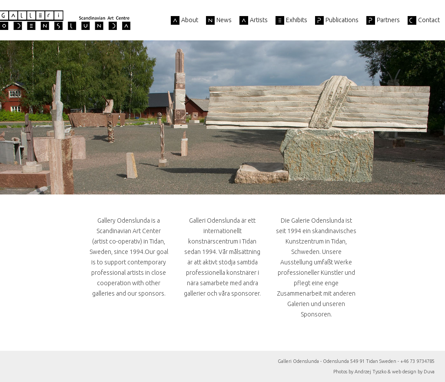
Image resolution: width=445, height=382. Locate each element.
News (224, 19)
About (189, 19)
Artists (259, 19)
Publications (342, 19)
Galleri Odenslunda (65, 20)
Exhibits (296, 19)
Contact (429, 19)
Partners (388, 19)
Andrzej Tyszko (370, 371)
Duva (429, 371)
